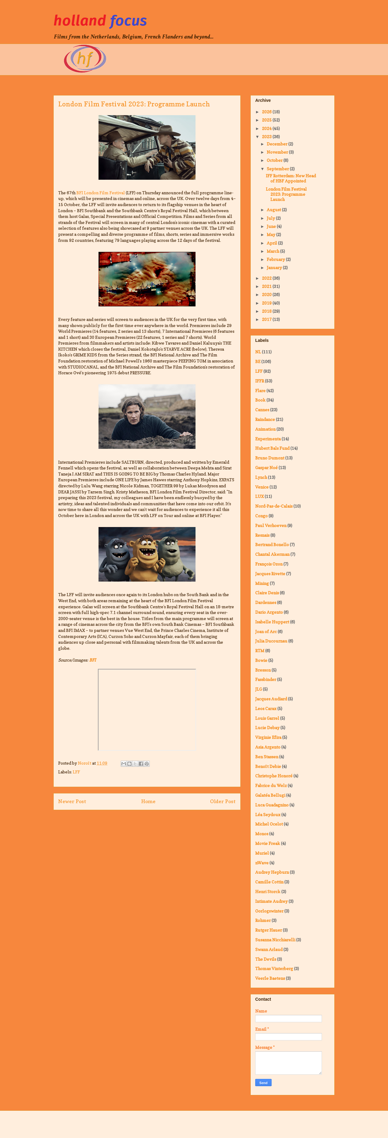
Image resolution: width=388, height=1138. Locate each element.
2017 (267, 319)
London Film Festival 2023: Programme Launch (286, 194)
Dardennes (265, 602)
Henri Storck (267, 891)
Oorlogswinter (269, 910)
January (275, 267)
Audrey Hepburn (272, 872)
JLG (258, 689)
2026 (267, 111)
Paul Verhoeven (270, 525)
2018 (267, 311)
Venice (262, 486)
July (271, 218)
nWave (262, 862)
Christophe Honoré (274, 775)
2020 (267, 294)
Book (260, 399)
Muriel (262, 853)
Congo (261, 515)
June (272, 226)
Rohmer (263, 920)
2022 (267, 278)
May (271, 234)
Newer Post (72, 801)
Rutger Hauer (268, 930)
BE (257, 361)
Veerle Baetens (270, 978)
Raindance (265, 419)
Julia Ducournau (271, 640)
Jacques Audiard (271, 698)
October (275, 160)
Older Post (223, 801)
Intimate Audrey (271, 901)
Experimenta (268, 438)
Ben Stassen (266, 756)
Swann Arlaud (269, 949)
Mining (262, 583)
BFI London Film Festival (100, 192)
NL (258, 351)
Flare (260, 390)
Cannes (262, 409)
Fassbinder (265, 679)
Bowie (261, 660)
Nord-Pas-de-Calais (274, 506)
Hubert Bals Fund (272, 448)
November (278, 152)
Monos (261, 833)
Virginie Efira (268, 737)
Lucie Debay (267, 727)
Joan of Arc (266, 631)
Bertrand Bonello (272, 544)
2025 (267, 119)
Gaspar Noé (266, 467)
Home (148, 801)
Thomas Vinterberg (274, 968)
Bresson (263, 669)
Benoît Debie (268, 766)
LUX (259, 496)
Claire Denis (267, 592)
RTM (259, 650)
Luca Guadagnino (272, 804)
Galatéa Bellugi (270, 795)
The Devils (265, 959)
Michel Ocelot (269, 823)
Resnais (262, 535)
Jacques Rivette (270, 573)
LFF (76, 771)
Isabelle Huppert (272, 621)
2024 (267, 128)
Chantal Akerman (272, 554)
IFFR (259, 380)
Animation (265, 429)
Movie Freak (267, 843)
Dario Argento (269, 612)
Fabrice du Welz (271, 785)
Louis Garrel (267, 718)
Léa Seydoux (267, 814)
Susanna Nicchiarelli (275, 939)
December (277, 143)
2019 (267, 302)
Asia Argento (267, 746)
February (276, 259)
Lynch (261, 477)
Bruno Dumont (269, 457)
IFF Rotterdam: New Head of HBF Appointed (291, 178)
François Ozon (269, 563)
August (274, 209)
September (278, 168)
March (273, 251)
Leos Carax (265, 708)
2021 (267, 286)
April (272, 242)
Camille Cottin (269, 881)
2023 (267, 136)
